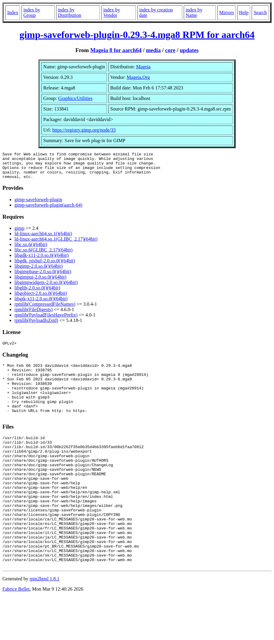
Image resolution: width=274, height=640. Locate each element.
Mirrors (226, 12)
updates (189, 50)
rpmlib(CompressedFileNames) (44, 309)
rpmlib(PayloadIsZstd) (36, 325)
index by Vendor (111, 12)
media (153, 50)
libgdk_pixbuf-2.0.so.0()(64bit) (44, 266)
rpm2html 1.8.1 (44, 622)
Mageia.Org (138, 77)
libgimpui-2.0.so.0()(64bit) (40, 282)
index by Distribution (69, 12)
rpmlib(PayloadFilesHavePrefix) (46, 320)
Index (12, 12)
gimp (19, 233)
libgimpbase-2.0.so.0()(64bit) (42, 276)
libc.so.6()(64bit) (30, 249)
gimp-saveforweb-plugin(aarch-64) (48, 210)
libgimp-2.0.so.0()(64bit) (38, 271)
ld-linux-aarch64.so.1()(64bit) (43, 239)
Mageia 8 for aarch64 (116, 50)
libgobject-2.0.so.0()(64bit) (40, 298)
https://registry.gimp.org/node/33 (84, 130)
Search (260, 12)
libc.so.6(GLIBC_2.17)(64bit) (43, 255)
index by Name (194, 12)
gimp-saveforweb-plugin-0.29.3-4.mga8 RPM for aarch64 (136, 34)
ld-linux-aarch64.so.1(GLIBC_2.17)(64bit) (55, 244)
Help (243, 12)
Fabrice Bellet (16, 632)
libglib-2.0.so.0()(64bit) (37, 293)
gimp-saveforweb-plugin (38, 205)
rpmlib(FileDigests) (33, 314)
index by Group (31, 12)
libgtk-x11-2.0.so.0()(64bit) (41, 304)
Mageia (143, 66)
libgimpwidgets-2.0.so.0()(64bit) (46, 287)
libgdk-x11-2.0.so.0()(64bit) (41, 260)
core (170, 50)
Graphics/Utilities (75, 98)
